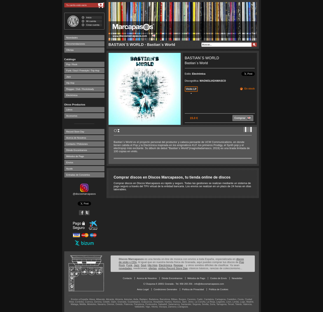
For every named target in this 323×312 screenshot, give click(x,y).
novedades (125, 268)
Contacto (127, 278)
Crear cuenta (92, 25)
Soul (143, 265)
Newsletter (237, 278)
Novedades (72, 37)
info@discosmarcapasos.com (209, 284)
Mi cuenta (91, 21)
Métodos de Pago (75, 156)
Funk (129, 265)
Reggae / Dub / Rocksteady (80, 89)
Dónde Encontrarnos (76, 150)
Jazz (68, 76)
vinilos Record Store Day (172, 268)
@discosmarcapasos (84, 192)
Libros (69, 109)
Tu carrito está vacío (76, 5)
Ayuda (69, 168)
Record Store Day (75, 131)
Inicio (89, 17)
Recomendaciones (75, 44)
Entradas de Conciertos (78, 175)
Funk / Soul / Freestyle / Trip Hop (82, 70)
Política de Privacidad (193, 289)
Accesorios (71, 116)
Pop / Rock (71, 64)
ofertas (153, 268)
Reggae (178, 265)
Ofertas (70, 50)
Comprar (242, 118)
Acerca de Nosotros (76, 138)
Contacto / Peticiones (77, 144)
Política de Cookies (218, 289)
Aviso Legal (143, 289)
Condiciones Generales (165, 289)
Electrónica (71, 95)
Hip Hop (70, 83)
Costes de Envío (218, 278)
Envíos (69, 162)
